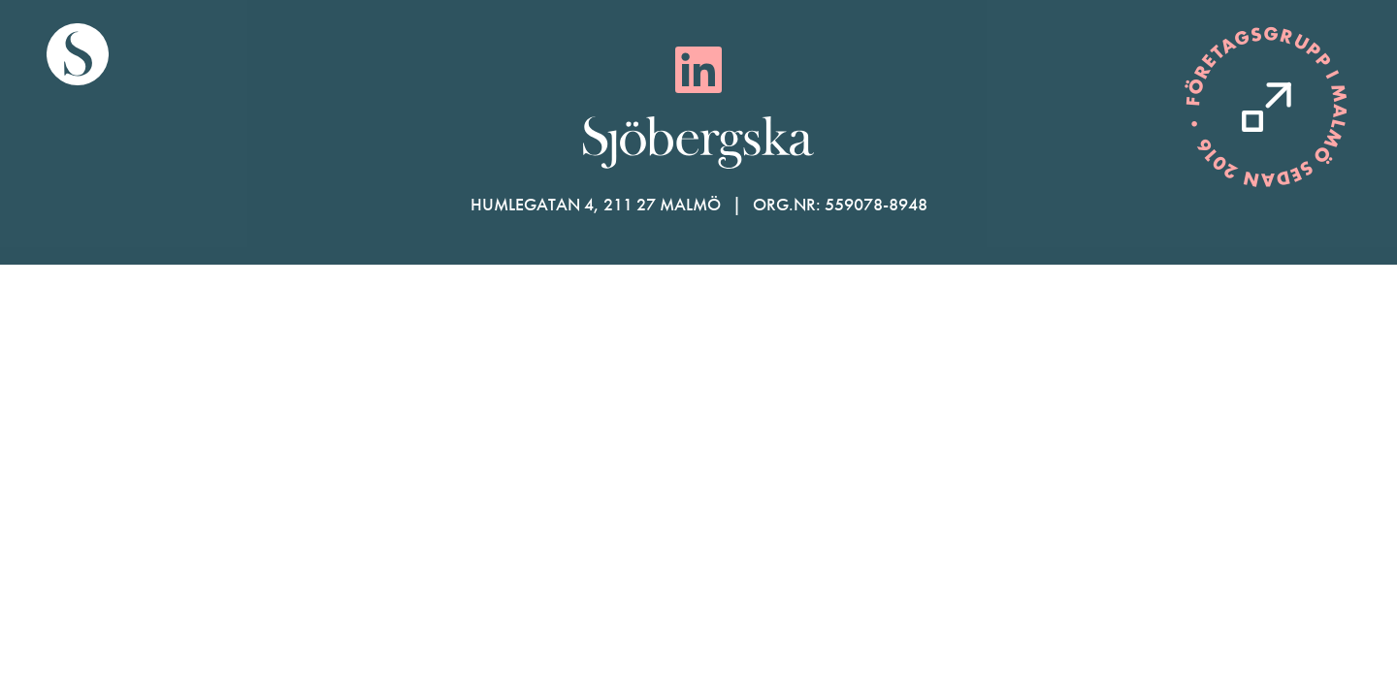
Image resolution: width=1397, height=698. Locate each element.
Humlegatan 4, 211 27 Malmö (596, 204)
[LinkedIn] (698, 70)
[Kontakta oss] (1266, 107)
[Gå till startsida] (78, 54)
